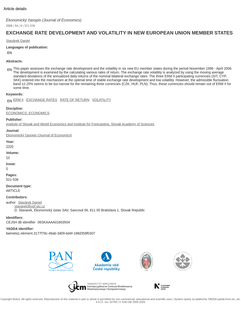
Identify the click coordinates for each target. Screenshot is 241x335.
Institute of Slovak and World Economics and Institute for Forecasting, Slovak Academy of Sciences (80, 124)
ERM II (18, 100)
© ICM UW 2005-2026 (132, 302)
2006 (9, 25)
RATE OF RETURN (74, 100)
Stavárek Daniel (18, 41)
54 (16, 25)
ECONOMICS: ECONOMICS (27, 113)
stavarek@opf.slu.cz (29, 206)
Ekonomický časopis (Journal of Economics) (43, 20)
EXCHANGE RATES (41, 100)
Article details (15, 9)
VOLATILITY (101, 100)
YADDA (212, 299)
